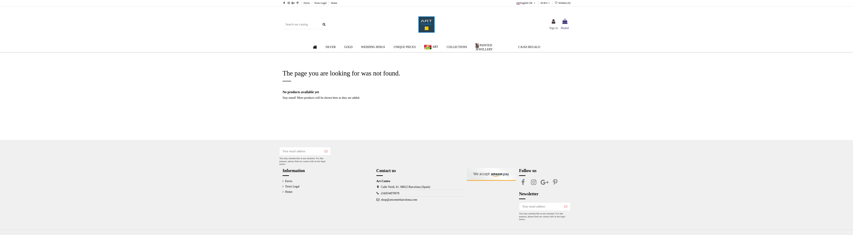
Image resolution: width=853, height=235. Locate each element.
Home (334, 2)
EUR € (545, 2)
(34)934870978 (390, 193)
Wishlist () (562, 2)
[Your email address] (301, 151)
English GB (526, 2)
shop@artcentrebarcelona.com (399, 199)
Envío (307, 2)
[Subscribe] (326, 151)
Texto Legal (320, 2)
